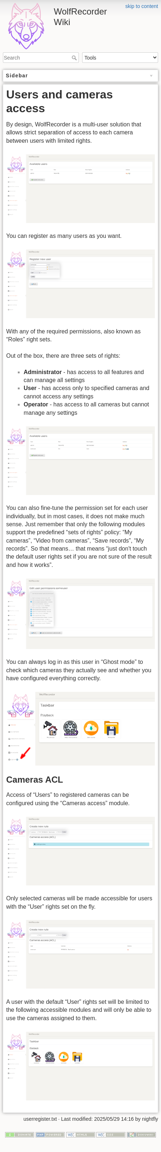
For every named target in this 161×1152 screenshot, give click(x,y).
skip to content (141, 6)
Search (75, 57)
